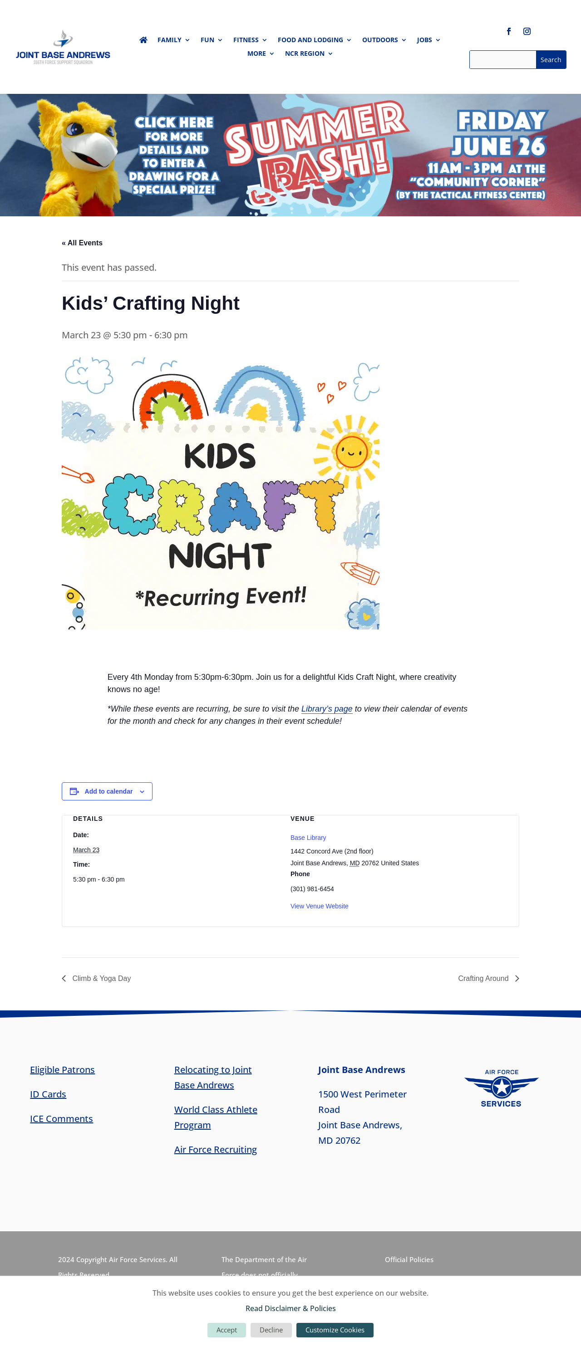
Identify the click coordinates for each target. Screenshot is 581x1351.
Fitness (246, 40)
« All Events (82, 243)
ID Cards (48, 1094)
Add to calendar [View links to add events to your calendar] (109, 791)
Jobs (424, 40)
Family (170, 40)
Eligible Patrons (62, 1069)
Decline (271, 1329)
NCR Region (305, 54)
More (256, 54)
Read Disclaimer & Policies (291, 1308)
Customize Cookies (334, 1329)
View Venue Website (319, 906)
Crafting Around (484, 978)
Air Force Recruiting (215, 1149)
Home (143, 42)
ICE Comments (61, 1118)
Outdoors (380, 40)
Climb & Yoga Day (100, 978)
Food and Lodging (310, 40)
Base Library (308, 837)
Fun (207, 40)
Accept (227, 1329)
